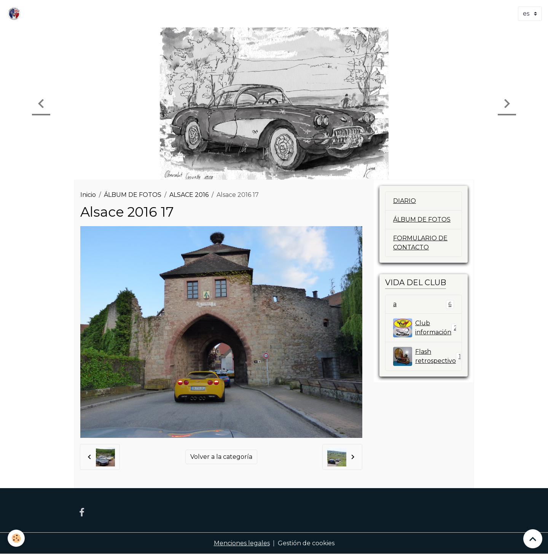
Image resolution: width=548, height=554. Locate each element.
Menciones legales (242, 543)
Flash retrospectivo (427, 356)
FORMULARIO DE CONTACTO (420, 243)
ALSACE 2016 (189, 194)
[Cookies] (16, 538)
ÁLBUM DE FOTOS (132, 194)
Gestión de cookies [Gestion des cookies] (306, 543)
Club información (425, 327)
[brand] (15, 13)
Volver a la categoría (221, 456)
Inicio (88, 194)
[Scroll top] (532, 538)
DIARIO (404, 200)
